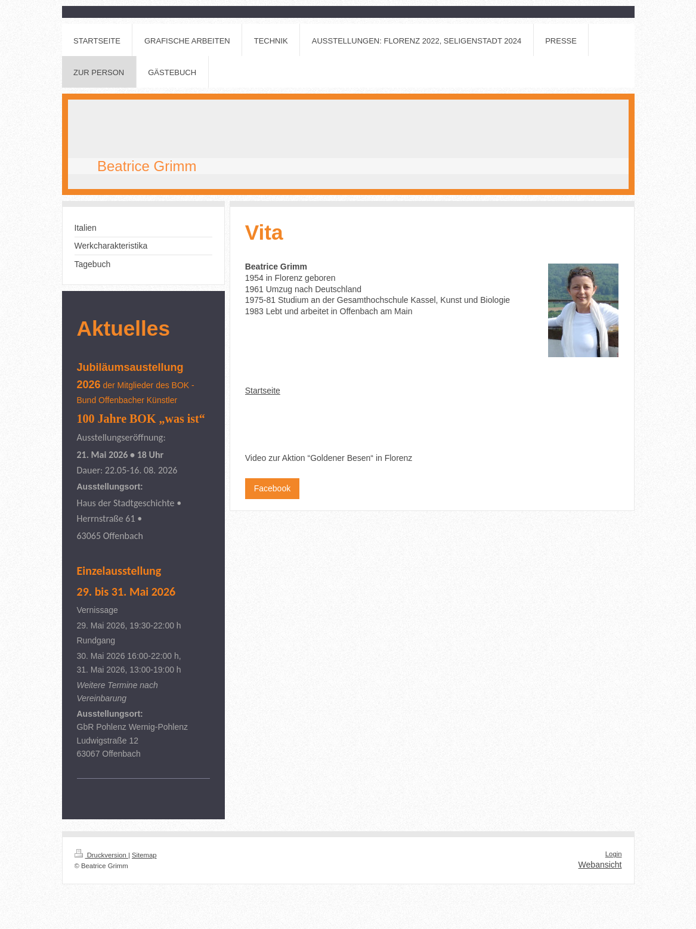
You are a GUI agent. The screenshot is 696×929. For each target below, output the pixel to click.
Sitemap (144, 855)
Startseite (262, 390)
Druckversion (101, 855)
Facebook (272, 488)
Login (613, 853)
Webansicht (600, 864)
